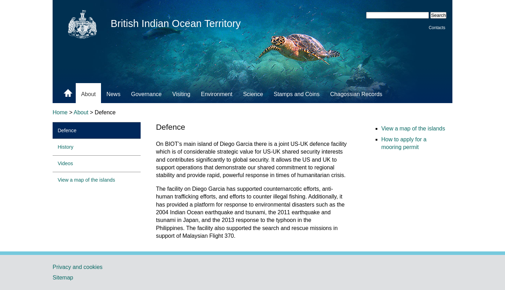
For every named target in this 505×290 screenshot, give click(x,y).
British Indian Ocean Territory (176, 23)
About (88, 94)
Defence (67, 130)
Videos (65, 163)
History (65, 147)
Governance (146, 94)
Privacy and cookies (77, 267)
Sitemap (63, 278)
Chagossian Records (356, 94)
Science (253, 94)
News (113, 94)
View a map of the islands (86, 180)
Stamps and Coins (296, 94)
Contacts (437, 27)
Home (60, 112)
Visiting (181, 94)
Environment (217, 94)
